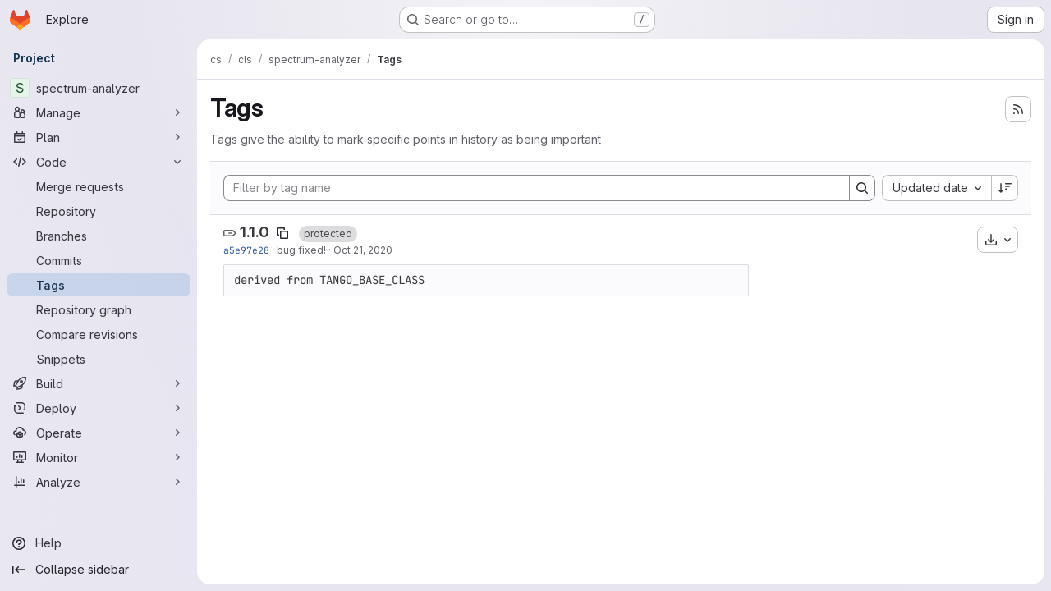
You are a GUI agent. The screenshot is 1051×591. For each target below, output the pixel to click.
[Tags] (98, 284)
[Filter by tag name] (536, 188)
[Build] (98, 383)
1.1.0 (254, 231)
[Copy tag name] (282, 233)
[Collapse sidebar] (98, 569)
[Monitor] (98, 457)
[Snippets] (98, 358)
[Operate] (98, 432)
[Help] (98, 543)
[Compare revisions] (98, 334)
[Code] (98, 161)
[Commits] (98, 260)
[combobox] (936, 188)
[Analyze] (98, 481)
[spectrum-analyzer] (98, 87)
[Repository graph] (98, 309)
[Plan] (98, 137)
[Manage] (98, 112)
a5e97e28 (246, 250)
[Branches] (98, 235)
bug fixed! (301, 250)
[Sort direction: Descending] (1005, 188)
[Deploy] (98, 407)
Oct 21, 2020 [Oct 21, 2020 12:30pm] (362, 250)
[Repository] (98, 210)
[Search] (862, 188)
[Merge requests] (98, 186)
